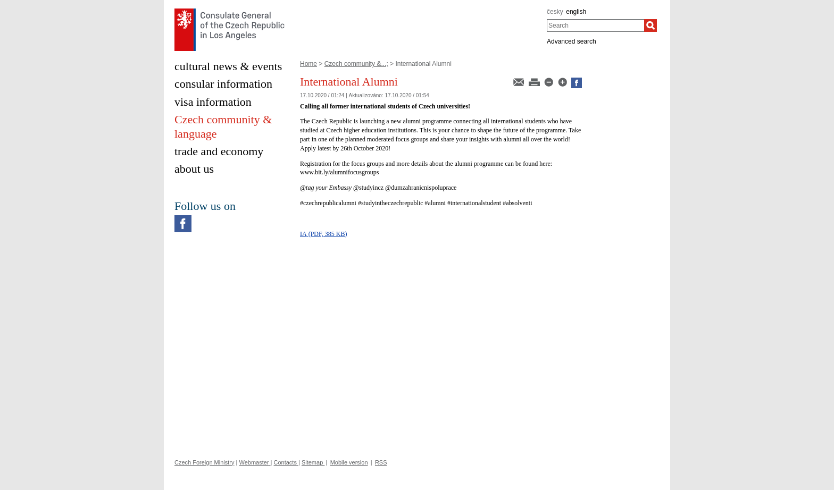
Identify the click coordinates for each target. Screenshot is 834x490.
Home (308, 63)
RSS (381, 462)
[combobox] (595, 25)
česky (555, 11)
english (576, 11)
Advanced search (571, 41)
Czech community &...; (356, 63)
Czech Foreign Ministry (204, 462)
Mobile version (349, 462)
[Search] (650, 25)
